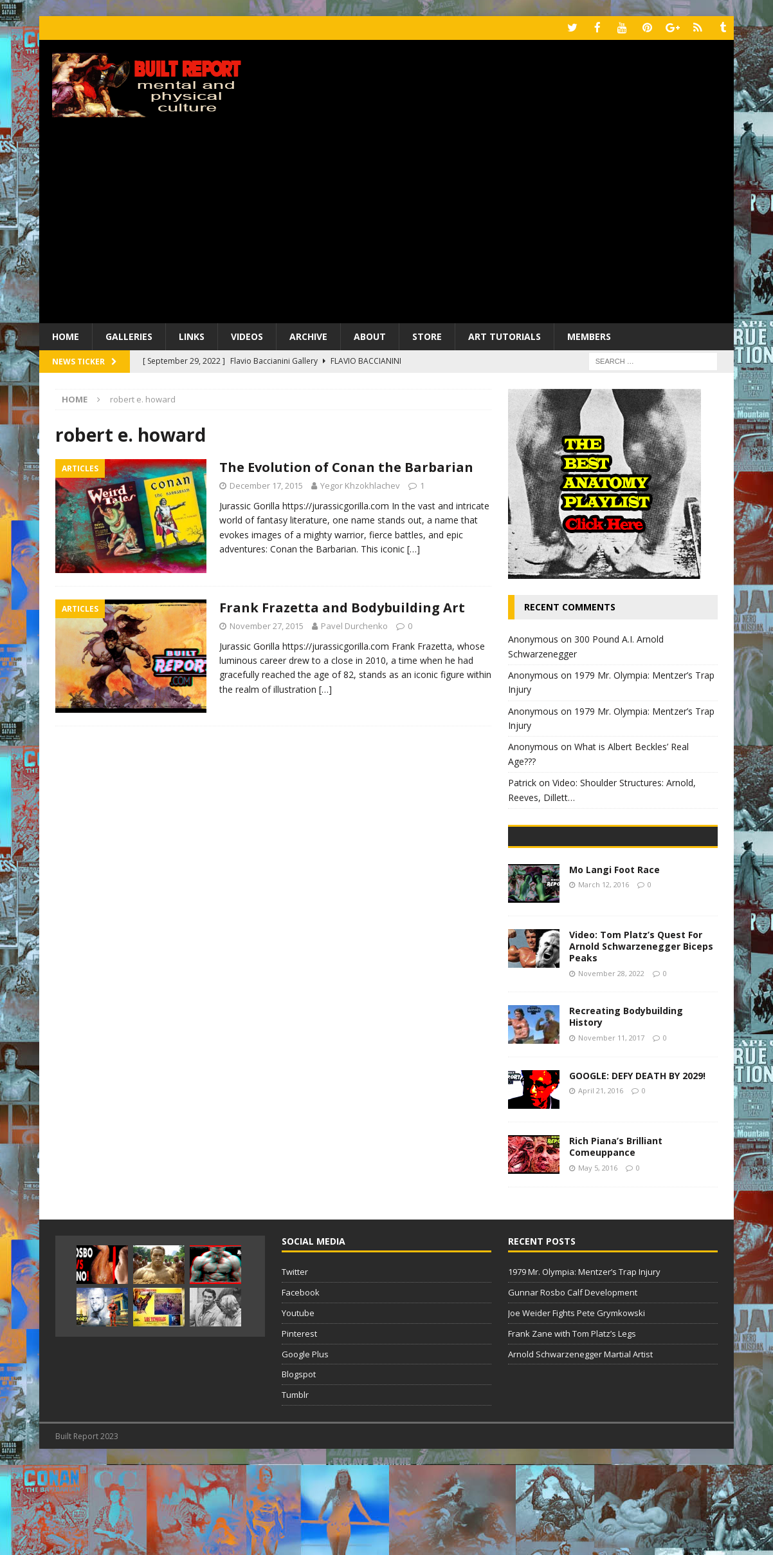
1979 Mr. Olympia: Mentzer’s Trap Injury (584, 1362)
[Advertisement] (386, 225)
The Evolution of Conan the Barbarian (346, 466)
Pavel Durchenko (354, 624)
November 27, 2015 (267, 624)
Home (65, 335)
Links (192, 335)
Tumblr (295, 1485)
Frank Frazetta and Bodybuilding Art (342, 606)
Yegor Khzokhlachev (360, 485)
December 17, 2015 (266, 485)
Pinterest (299, 1423)
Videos (247, 335)
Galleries (128, 335)
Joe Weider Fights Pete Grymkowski (576, 1403)
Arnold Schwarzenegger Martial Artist (580, 1443)
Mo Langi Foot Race (614, 960)
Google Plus (305, 1443)
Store (427, 335)
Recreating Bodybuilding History (626, 1106)
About (370, 335)
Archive (308, 335)
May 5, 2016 (597, 1257)
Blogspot (299, 1464)
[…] (413, 548)
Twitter (295, 1362)
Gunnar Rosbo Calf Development (572, 1382)
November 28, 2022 (611, 1063)
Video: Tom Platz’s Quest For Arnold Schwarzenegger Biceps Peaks (641, 1036)
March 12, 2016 (603, 974)
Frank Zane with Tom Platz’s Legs (572, 1423)
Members (589, 335)
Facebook (301, 1382)
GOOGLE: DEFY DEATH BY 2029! (637, 1166)
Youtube (298, 1403)
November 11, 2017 (611, 1127)
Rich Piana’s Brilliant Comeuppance (615, 1237)
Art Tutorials (504, 335)
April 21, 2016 (600, 1180)
